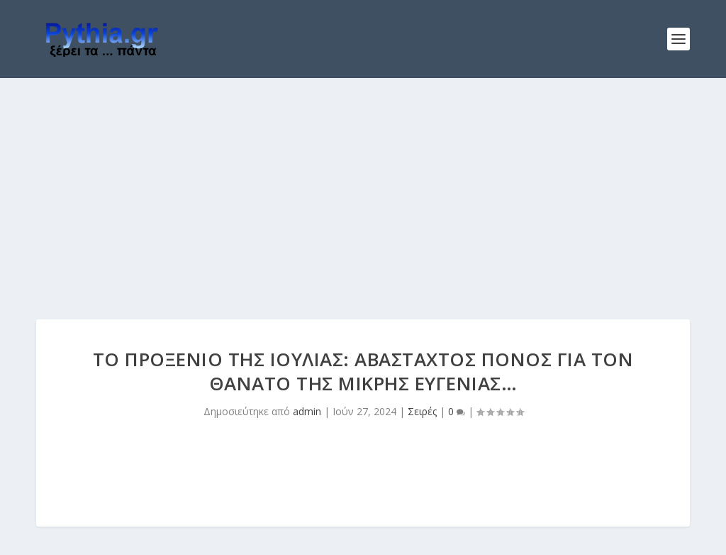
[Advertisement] (363, 184)
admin (307, 411)
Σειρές (422, 411)
